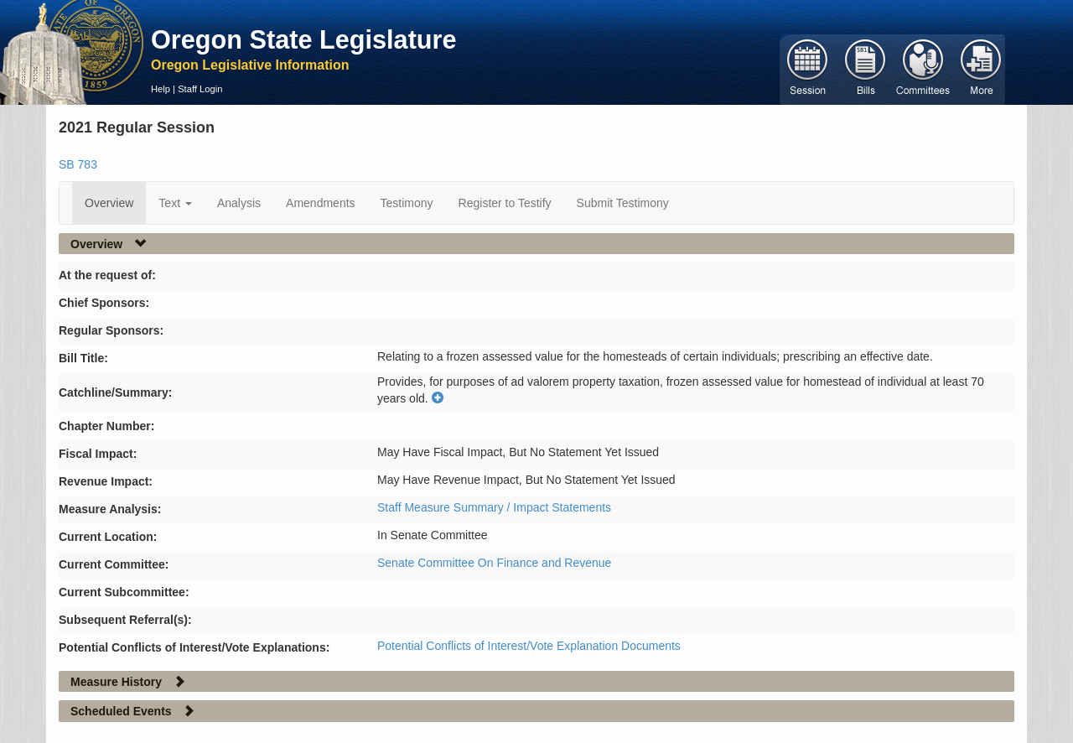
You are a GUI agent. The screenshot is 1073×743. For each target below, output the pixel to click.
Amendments (320, 203)
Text (175, 203)
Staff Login (200, 89)
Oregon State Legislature (304, 39)
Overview (109, 203)
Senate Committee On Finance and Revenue (494, 562)
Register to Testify (505, 203)
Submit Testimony (623, 203)
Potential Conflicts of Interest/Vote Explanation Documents (529, 645)
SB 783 (78, 164)
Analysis (239, 203)
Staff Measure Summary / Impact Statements (494, 507)
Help (160, 89)
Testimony (407, 203)
